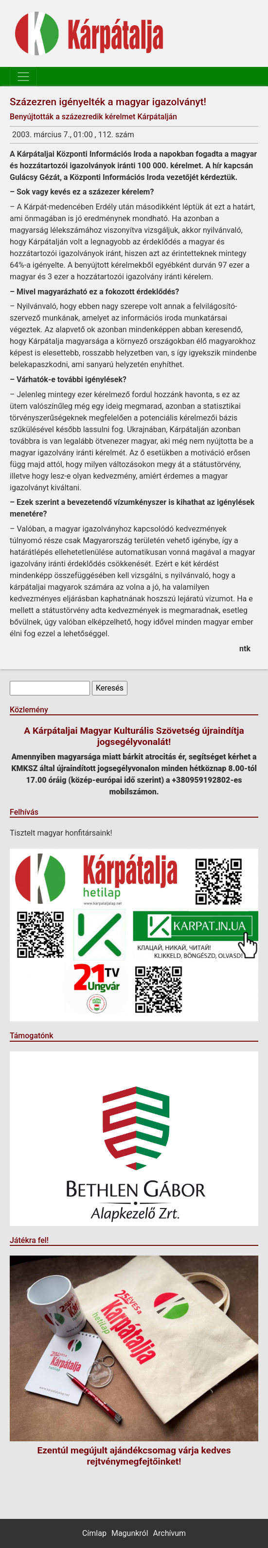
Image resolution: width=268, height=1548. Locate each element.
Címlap (94, 1533)
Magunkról (129, 1533)
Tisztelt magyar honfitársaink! (61, 833)
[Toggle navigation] (23, 76)
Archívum (169, 1533)
